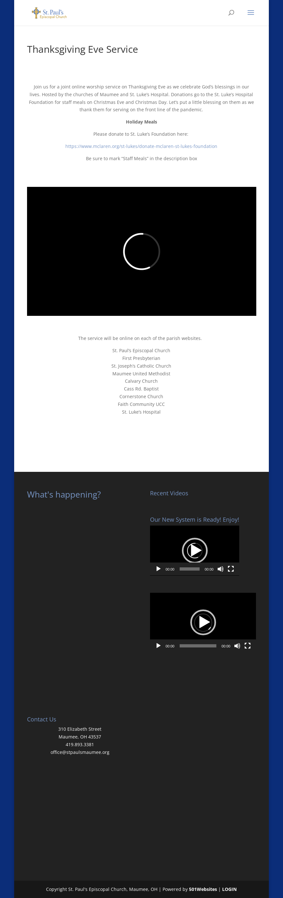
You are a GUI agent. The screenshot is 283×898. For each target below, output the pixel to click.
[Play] (158, 569)
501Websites (203, 889)
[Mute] (220, 569)
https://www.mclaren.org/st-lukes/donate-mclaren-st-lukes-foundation (141, 146)
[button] (195, 551)
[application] (194, 551)
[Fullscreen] (231, 569)
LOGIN (229, 889)
